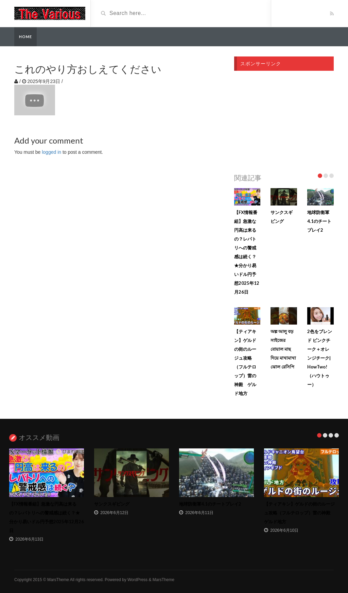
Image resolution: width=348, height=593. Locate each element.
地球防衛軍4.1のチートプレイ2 (319, 221)
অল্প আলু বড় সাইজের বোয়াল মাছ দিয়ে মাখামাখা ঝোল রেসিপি (283, 349)
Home (25, 36)
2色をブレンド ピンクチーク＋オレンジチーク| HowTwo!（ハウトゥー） (319, 358)
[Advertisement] (284, 120)
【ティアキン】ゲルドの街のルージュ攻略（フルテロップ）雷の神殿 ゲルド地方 (299, 512)
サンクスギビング (111, 504)
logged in (51, 152)
